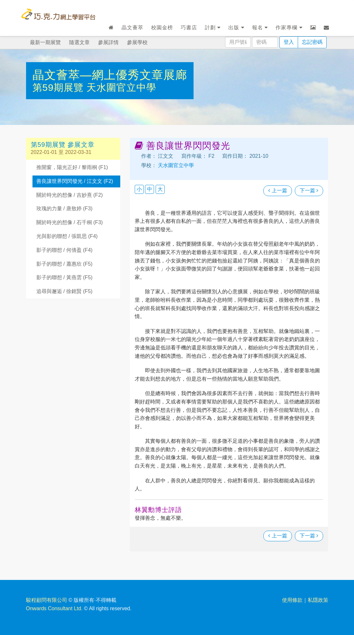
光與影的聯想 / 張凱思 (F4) (67, 236)
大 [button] (160, 189)
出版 (236, 27)
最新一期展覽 (45, 42)
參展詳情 (108, 42)
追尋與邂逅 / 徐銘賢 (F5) (64, 291)
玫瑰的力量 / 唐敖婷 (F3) (64, 208)
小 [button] (139, 189)
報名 (260, 27)
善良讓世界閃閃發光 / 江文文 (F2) (74, 181)
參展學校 (137, 42)
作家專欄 (289, 27)
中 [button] (149, 189)
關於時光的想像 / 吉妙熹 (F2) (69, 195)
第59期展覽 (59, 87)
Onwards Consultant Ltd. (54, 608)
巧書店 (189, 27)
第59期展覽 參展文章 (63, 144)
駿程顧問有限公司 (46, 600)
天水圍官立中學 (121, 87)
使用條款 (292, 600)
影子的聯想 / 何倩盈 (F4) (64, 250)
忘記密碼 (312, 42)
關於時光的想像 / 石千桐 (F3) (69, 222)
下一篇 (309, 190)
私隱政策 (318, 600)
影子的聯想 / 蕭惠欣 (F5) (64, 264)
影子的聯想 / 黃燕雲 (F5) (64, 277)
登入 (289, 42)
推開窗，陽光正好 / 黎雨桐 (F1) (72, 167)
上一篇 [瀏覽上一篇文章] (277, 190)
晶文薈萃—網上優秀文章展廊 (109, 74)
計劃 (213, 27)
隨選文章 (79, 42)
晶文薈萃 (132, 27)
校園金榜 (162, 27)
